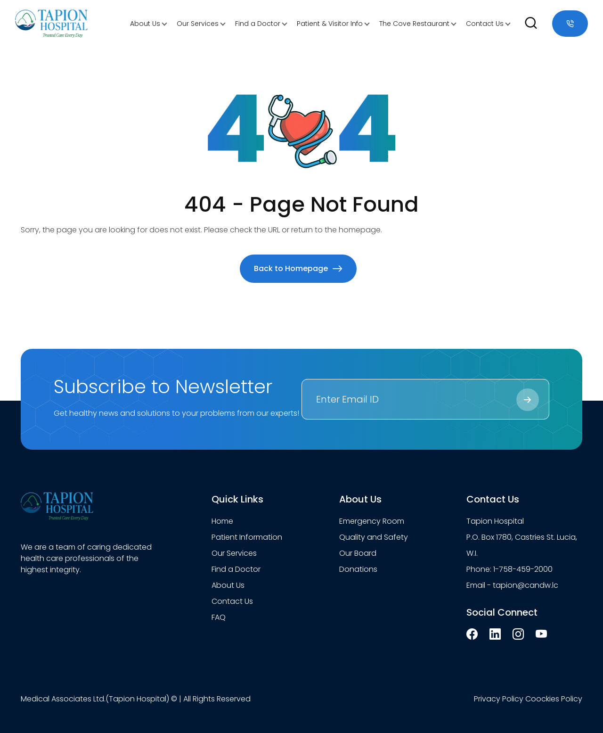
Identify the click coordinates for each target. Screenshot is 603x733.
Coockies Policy (553, 698)
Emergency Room (371, 521)
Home (222, 521)
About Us (145, 23)
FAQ (219, 617)
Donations (358, 569)
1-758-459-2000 (523, 569)
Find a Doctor (257, 23)
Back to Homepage (298, 268)
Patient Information (247, 537)
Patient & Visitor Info (330, 23)
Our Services (198, 23)
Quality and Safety (373, 537)
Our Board (357, 553)
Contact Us (485, 23)
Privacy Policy (498, 698)
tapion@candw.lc (525, 585)
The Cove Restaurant (414, 23)
